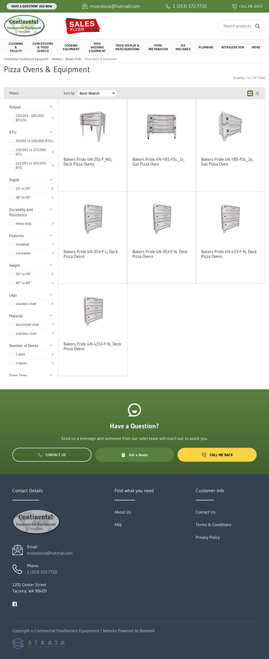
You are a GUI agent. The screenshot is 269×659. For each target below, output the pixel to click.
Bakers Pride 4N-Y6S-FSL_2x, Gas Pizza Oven (158, 161)
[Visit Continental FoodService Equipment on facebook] (14, 603)
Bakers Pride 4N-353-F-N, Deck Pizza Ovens (160, 254)
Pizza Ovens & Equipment (101, 59)
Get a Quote (134, 454)
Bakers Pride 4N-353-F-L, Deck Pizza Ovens (91, 254)
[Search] (241, 26)
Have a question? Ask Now (31, 6)
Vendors (57, 59)
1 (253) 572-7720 (42, 572)
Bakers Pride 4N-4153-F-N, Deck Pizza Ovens (92, 346)
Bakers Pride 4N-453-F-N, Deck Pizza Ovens (229, 254)
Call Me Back (217, 454)
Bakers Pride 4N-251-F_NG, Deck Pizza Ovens (88, 161)
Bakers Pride (73, 59)
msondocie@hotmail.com (50, 553)
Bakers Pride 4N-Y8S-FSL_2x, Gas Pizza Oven (227, 161)
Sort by (69, 93)
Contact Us (52, 454)
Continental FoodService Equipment (26, 59)
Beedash (147, 630)
